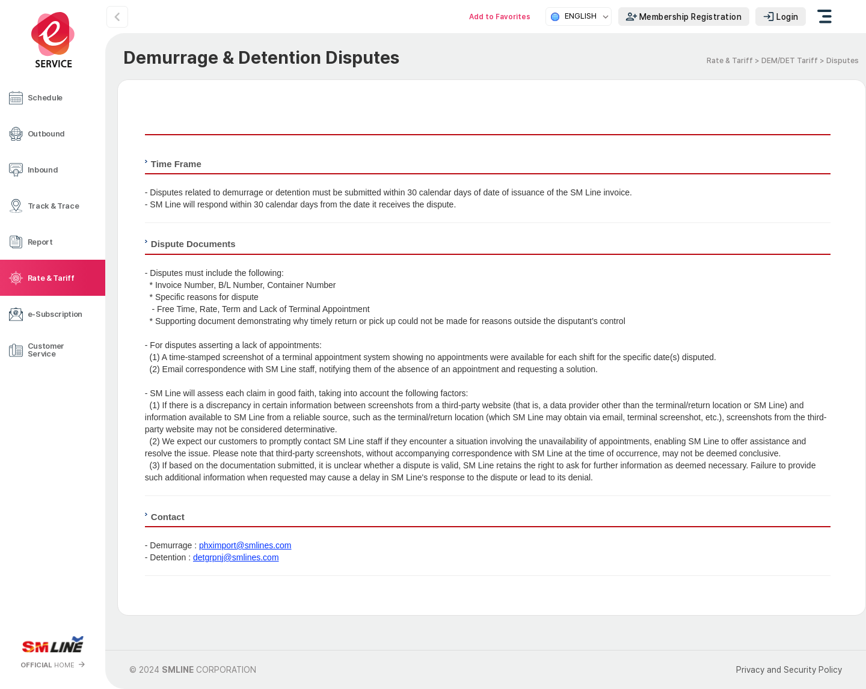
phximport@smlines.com (245, 545)
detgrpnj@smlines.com (236, 557)
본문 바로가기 (0, 0)
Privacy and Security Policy (789, 670)
